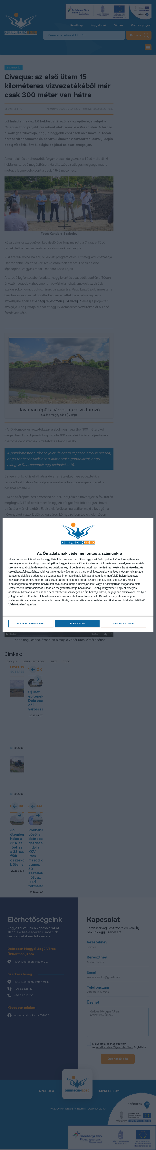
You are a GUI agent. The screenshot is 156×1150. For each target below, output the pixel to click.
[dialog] (78, 575)
